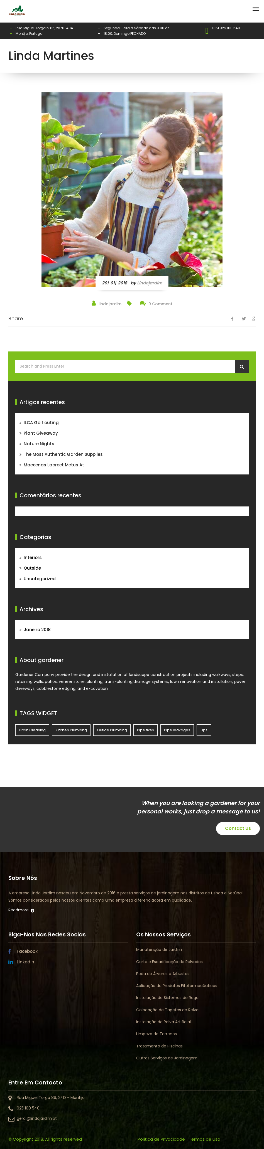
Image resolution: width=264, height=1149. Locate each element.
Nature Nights (39, 444)
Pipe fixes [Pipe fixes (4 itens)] (145, 730)
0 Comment (160, 304)
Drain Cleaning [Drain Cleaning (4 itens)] (32, 730)
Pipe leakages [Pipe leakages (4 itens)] (177, 730)
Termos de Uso (204, 1139)
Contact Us (238, 828)
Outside (32, 568)
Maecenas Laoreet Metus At (54, 465)
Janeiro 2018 (37, 630)
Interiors (33, 557)
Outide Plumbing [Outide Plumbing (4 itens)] (112, 730)
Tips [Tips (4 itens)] (203, 730)
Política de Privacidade (161, 1139)
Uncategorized (40, 579)
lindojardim (149, 283)
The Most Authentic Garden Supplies (63, 454)
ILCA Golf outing (41, 422)
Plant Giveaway (41, 433)
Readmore (18, 910)
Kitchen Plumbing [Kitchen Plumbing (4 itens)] (71, 730)
